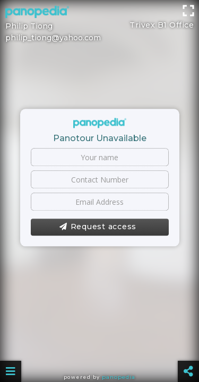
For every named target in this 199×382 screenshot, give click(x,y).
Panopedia (118, 377)
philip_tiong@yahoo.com (53, 37)
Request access (97, 227)
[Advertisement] (99, 13)
